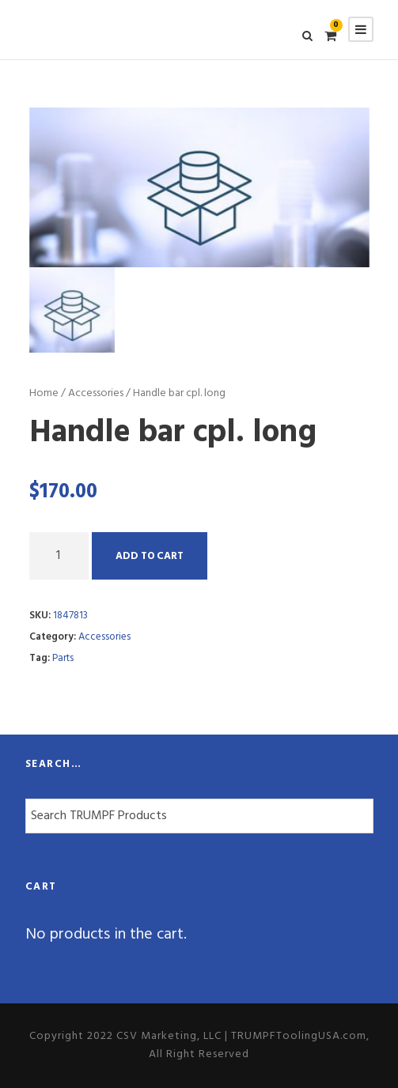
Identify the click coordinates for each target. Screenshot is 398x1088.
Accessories (95, 393)
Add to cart (150, 556)
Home (44, 393)
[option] (199, 187)
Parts (63, 658)
